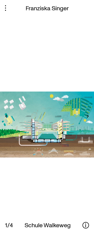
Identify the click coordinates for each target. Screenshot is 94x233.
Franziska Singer (47, 8)
